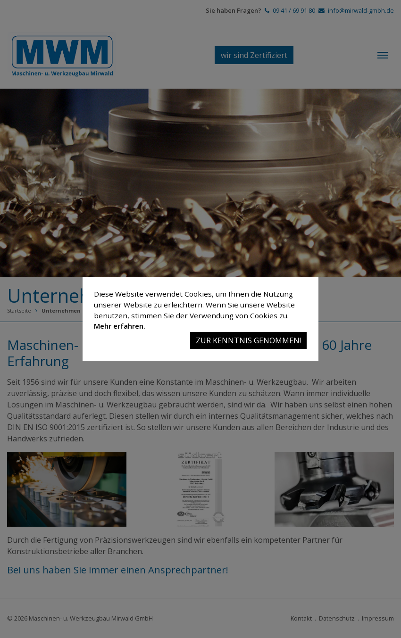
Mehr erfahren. (119, 326)
